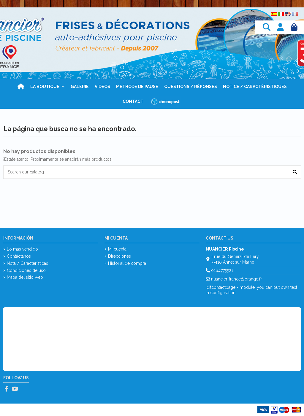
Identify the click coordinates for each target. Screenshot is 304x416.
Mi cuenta (117, 249)
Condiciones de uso (26, 270)
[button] (47, 86)
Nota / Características (27, 263)
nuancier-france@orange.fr (236, 279)
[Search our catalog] (295, 172)
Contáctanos (19, 256)
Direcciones (119, 256)
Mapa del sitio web (25, 277)
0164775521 (222, 270)
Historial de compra (127, 263)
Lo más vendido (22, 249)
